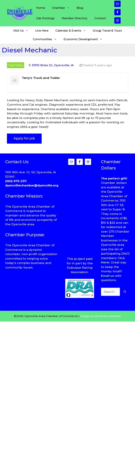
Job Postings (45, 18)
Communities (46, 39)
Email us (107, 275)
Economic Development (85, 39)
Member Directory (74, 18)
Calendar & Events (72, 30)
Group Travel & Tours (107, 30)
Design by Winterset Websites (100, 316)
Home (40, 8)
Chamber (62, 8)
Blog (80, 8)
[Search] (125, 292)
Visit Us (22, 30)
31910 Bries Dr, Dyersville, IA (53, 65)
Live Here (41, 30)
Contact (100, 18)
